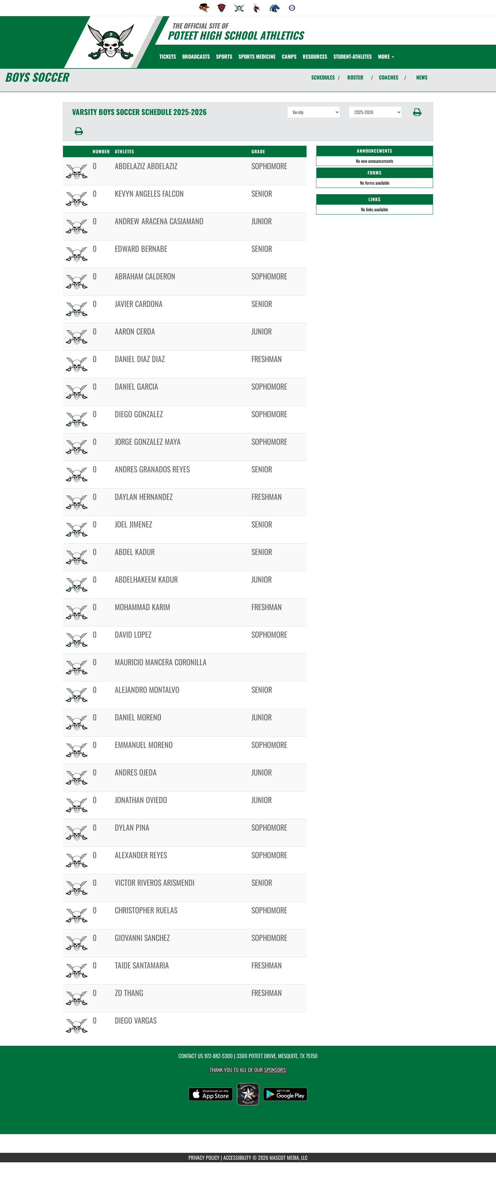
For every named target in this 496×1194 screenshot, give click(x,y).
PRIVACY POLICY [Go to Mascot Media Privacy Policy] (204, 1157)
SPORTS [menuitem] (224, 56)
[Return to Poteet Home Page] (110, 41)
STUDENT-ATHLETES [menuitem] (352, 56)
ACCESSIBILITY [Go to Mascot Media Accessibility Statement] (237, 1157)
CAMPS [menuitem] (289, 56)
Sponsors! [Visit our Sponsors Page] (275, 1070)
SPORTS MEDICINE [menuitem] (257, 56)
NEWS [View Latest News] (421, 77)
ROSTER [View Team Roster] (355, 77)
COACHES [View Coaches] (388, 77)
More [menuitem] (386, 56)
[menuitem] (204, 8)
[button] (417, 112)
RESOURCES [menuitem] (315, 56)
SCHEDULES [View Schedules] (323, 77)
